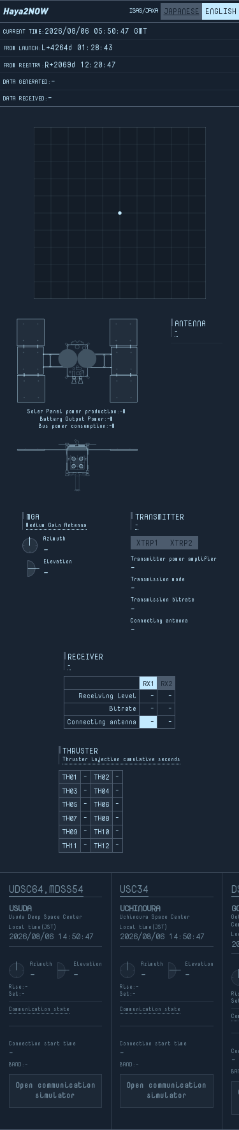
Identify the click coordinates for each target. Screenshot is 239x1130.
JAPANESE (181, 11)
